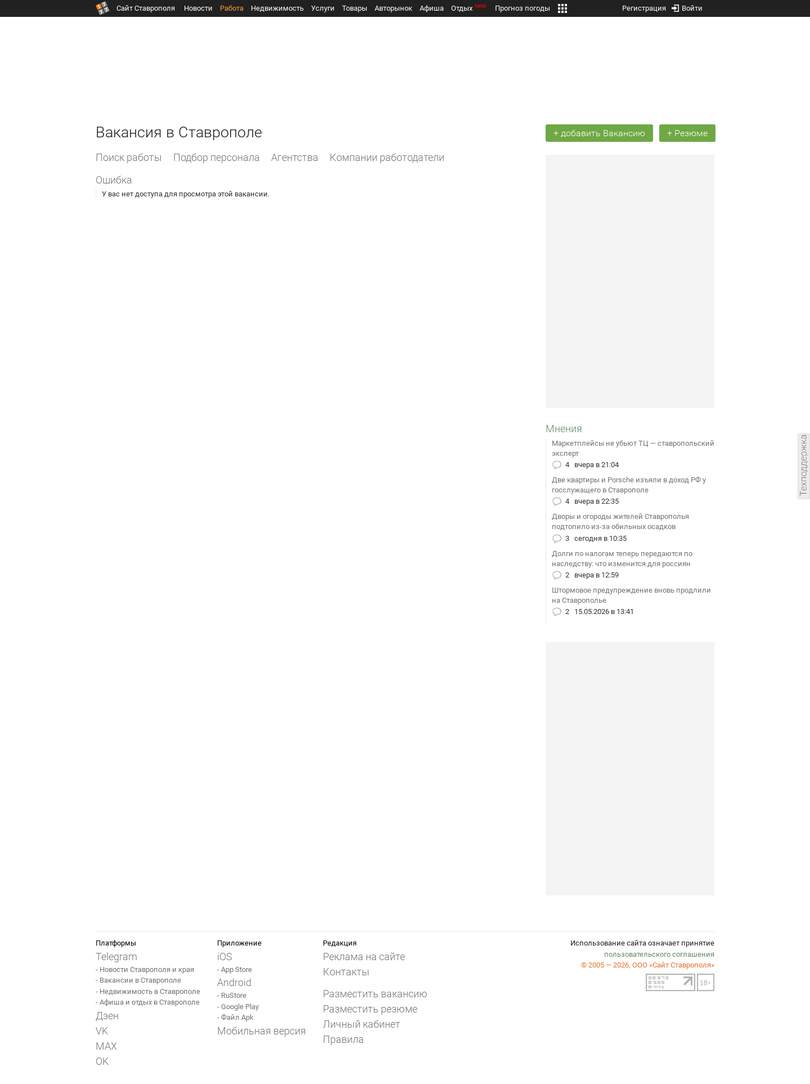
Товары (354, 8)
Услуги (323, 8)
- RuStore (231, 995)
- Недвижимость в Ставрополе (148, 991)
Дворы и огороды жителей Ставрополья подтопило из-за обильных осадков (620, 521)
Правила (343, 1039)
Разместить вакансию (375, 994)
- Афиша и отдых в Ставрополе (148, 1002)
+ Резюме (687, 133)
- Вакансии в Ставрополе (138, 980)
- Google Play (238, 1006)
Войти (687, 6)
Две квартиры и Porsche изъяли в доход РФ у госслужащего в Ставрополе (629, 485)
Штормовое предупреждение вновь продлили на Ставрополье (631, 595)
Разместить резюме (370, 1009)
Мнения (564, 429)
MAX (106, 1046)
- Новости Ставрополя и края (145, 969)
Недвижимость (277, 8)
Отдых (469, 8)
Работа (232, 8)
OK (102, 1061)
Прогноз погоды (522, 8)
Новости (198, 8)
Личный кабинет (361, 1024)
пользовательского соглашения (659, 954)
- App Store (234, 969)
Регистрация (644, 6)
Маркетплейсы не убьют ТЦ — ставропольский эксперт (633, 448)
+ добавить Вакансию (599, 133)
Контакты (346, 972)
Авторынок (393, 8)
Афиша (432, 8)
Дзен (107, 1016)
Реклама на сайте (364, 956)
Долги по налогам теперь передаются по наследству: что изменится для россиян (622, 558)
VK (102, 1031)
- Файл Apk (235, 1017)
